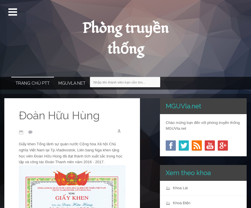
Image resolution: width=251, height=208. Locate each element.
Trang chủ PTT (33, 83)
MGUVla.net (72, 83)
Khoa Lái (180, 188)
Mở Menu (13, 12)
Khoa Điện (181, 203)
